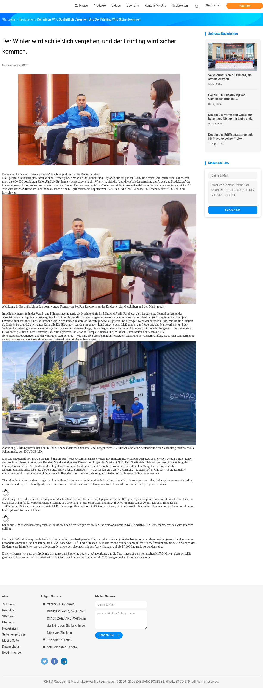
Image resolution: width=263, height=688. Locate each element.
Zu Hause (8, 604)
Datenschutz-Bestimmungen (12, 649)
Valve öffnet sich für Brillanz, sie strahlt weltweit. (230, 77)
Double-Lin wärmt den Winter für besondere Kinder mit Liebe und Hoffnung (230, 117)
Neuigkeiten (10, 628)
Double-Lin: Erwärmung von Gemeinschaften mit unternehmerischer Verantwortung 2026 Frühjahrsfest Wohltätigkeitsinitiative (231, 97)
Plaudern (244, 6)
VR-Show (8, 616)
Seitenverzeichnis (14, 634)
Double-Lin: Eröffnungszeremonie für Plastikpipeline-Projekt (230, 136)
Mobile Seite (10, 640)
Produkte (8, 610)
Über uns (8, 622)
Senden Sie (232, 210)
